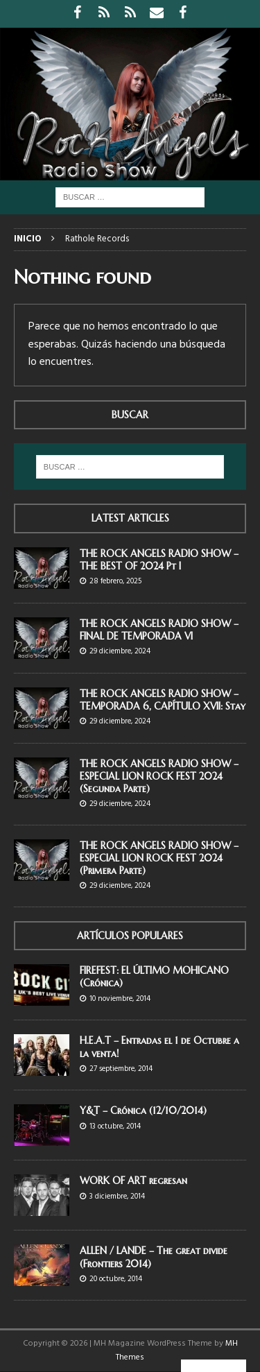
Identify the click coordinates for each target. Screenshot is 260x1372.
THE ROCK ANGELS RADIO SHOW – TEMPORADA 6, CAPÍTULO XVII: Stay (162, 699)
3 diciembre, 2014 (117, 1196)
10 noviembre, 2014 (119, 999)
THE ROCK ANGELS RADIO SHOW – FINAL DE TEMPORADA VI (159, 629)
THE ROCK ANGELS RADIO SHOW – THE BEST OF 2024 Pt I (159, 559)
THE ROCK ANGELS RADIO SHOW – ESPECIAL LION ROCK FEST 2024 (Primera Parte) (159, 858)
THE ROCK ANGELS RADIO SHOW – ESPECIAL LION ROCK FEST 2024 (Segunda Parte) (159, 776)
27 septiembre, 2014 (121, 1069)
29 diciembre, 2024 (119, 651)
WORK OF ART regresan (133, 1180)
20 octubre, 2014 (115, 1279)
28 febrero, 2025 (115, 581)
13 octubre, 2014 (115, 1126)
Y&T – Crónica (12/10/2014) (143, 1110)
